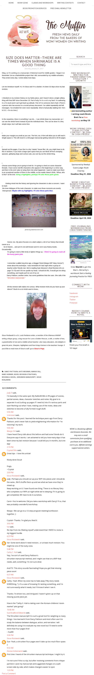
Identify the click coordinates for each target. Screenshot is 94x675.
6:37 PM (10, 536)
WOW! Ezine (22, 3)
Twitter (73, 299)
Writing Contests (65, 3)
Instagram (74, 296)
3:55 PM (10, 523)
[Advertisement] (81, 388)
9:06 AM (10, 428)
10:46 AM (10, 609)
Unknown (11, 415)
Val (8, 527)
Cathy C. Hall (12, 552)
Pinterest (73, 303)
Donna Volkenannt (15, 651)
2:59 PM (10, 472)
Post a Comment (9, 673)
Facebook (74, 293)
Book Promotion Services (35, 8)
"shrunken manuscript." (16, 278)
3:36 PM (10, 635)
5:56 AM (10, 412)
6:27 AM (10, 574)
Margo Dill (36, 371)
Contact (81, 3)
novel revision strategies (25, 374)
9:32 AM (10, 648)
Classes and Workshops (42, 3)
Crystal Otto (12, 450)
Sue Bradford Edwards (16, 613)
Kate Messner (24, 371)
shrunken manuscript (26, 377)
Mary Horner (7, 374)
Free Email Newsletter (60, 8)
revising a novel (9, 377)
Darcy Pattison (11, 371)
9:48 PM (10, 549)
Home (11, 3)
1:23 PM (10, 670)
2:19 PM (10, 447)
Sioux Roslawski (13, 476)
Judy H (10, 393)
